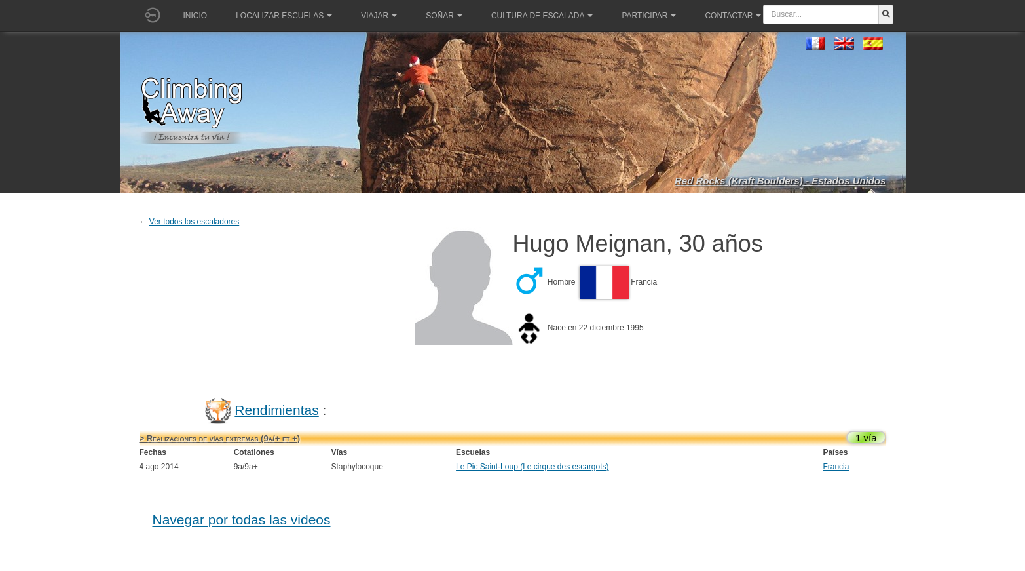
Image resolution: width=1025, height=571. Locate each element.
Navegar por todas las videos (242, 519)
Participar (649, 15)
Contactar (733, 15)
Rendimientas (276, 409)
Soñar (444, 15)
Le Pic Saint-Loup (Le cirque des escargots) (532, 466)
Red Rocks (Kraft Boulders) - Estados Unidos (780, 180)
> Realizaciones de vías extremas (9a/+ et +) (220, 438)
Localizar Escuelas (284, 15)
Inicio (195, 15)
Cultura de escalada (542, 15)
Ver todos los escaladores (194, 221)
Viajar (379, 15)
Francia (836, 466)
